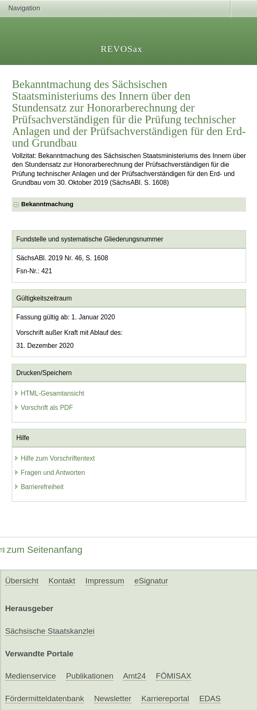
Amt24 (134, 675)
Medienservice (30, 675)
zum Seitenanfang (41, 549)
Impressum (105, 580)
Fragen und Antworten (49, 472)
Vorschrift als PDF (43, 407)
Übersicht (21, 580)
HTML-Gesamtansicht (49, 393)
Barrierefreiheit (38, 486)
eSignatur (151, 580)
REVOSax (122, 49)
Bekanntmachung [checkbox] (47, 204)
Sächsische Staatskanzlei (49, 631)
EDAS (210, 698)
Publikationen (90, 675)
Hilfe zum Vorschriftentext (54, 458)
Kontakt (62, 580)
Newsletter (112, 698)
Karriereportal (165, 698)
